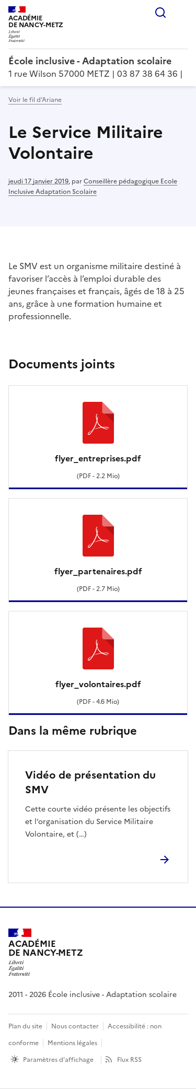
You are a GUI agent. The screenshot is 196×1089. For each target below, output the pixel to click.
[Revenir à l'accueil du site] (45, 952)
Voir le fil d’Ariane (35, 100)
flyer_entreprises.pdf (98, 458)
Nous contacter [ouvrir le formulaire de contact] (75, 1026)
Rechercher (160, 12)
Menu (181, 12)
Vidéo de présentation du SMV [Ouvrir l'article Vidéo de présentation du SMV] (90, 782)
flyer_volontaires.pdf (98, 684)
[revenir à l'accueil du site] (98, 61)
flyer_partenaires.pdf (98, 571)
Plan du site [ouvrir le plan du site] (25, 1026)
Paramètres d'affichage (58, 1059)
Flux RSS (129, 1059)
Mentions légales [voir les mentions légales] (72, 1043)
